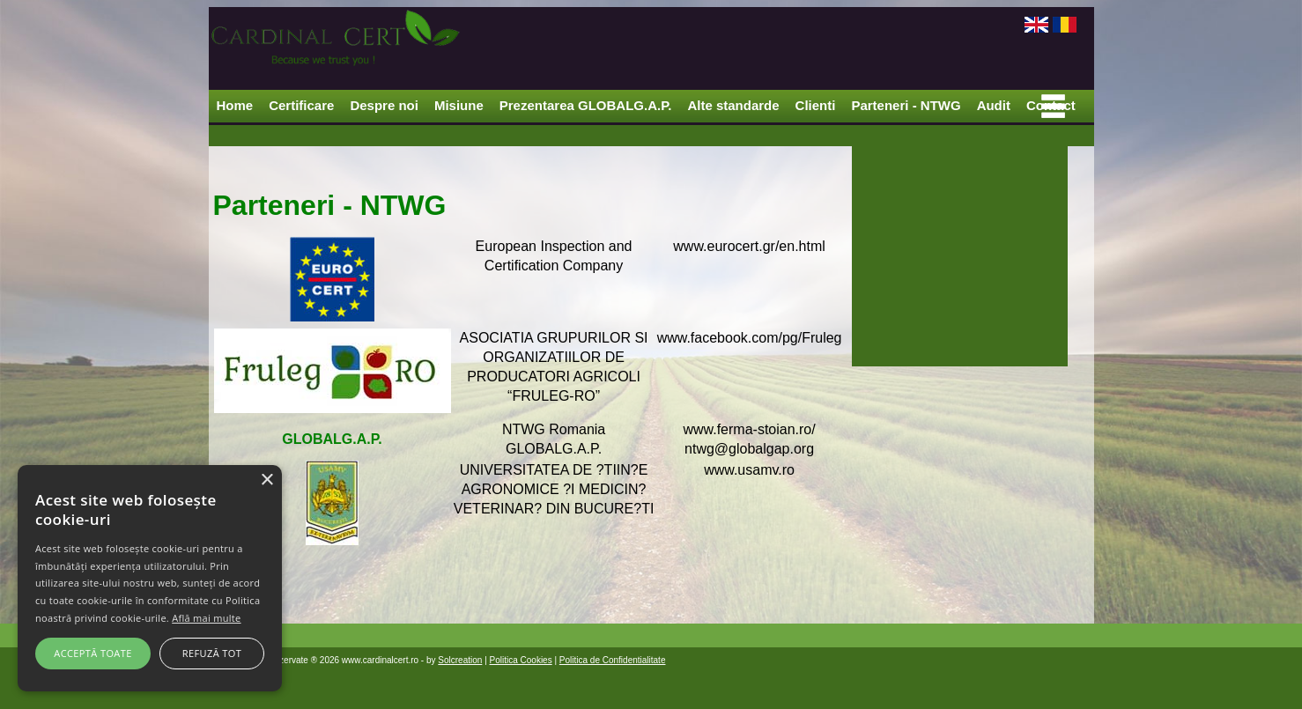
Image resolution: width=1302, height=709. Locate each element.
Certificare (301, 105)
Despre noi (384, 105)
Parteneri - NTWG (905, 105)
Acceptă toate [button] (92, 653)
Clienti (815, 105)
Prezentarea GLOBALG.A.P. (585, 105)
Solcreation (460, 660)
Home (235, 105)
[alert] (150, 578)
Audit (993, 105)
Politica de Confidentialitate (612, 660)
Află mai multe (206, 617)
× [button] (266, 480)
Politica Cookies (521, 660)
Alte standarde (733, 105)
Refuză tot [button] (211, 653)
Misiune (459, 105)
